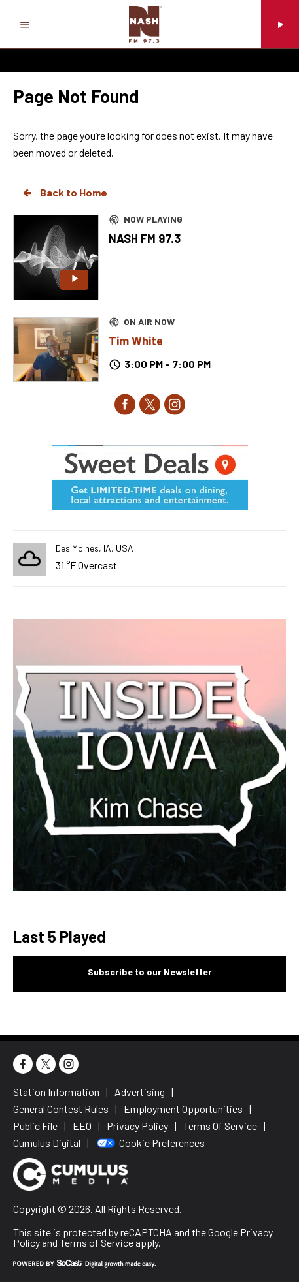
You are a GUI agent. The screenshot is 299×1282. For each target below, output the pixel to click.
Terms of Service (96, 1242)
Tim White (136, 341)
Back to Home (64, 192)
